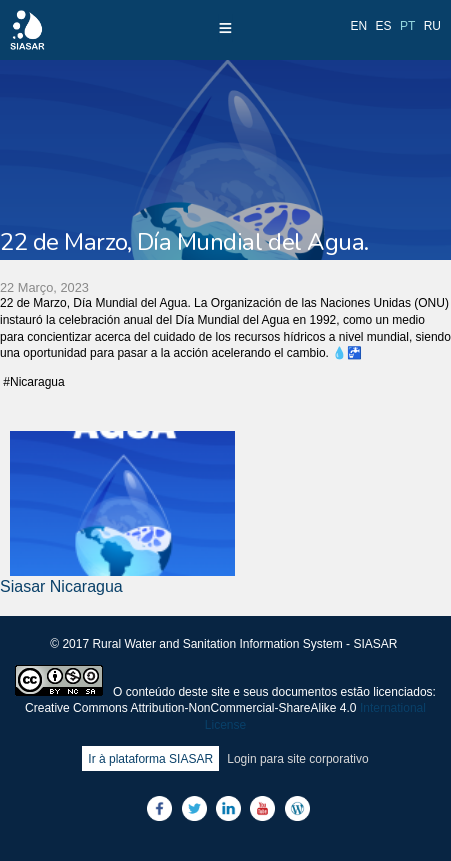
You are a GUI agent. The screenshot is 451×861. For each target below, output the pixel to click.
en (359, 26)
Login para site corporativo (297, 759)
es (384, 26)
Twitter (194, 808)
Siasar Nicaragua (61, 586)
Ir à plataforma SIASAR (150, 759)
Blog (297, 808)
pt (407, 26)
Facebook (159, 808)
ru (432, 26)
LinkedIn (228, 808)
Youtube (262, 808)
